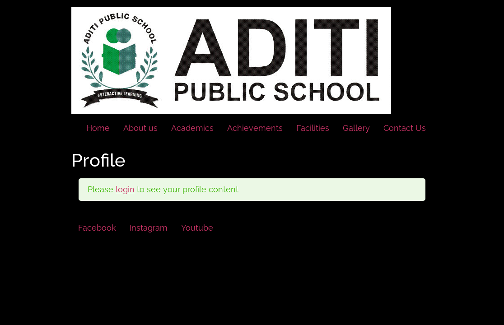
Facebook (97, 227)
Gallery (356, 128)
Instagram (149, 227)
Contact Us (404, 128)
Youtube (197, 227)
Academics (192, 128)
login (125, 189)
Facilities (312, 128)
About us (140, 128)
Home (98, 128)
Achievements (255, 128)
